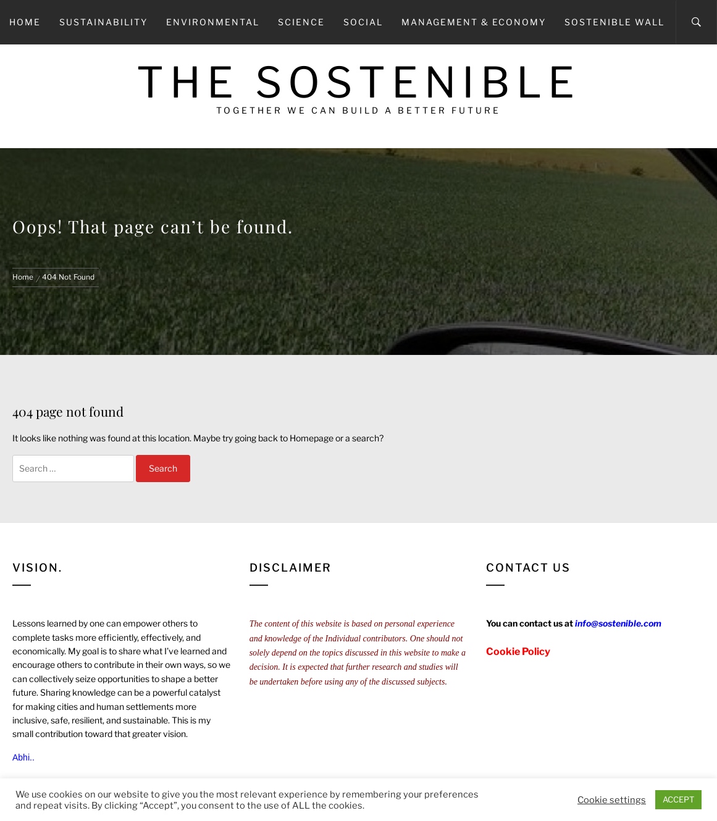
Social (363, 22)
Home (25, 22)
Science (301, 22)
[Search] (696, 22)
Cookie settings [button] (611, 800)
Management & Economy (473, 22)
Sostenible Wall (614, 22)
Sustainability (103, 22)
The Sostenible (358, 82)
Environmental (212, 22)
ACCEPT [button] (678, 799)
